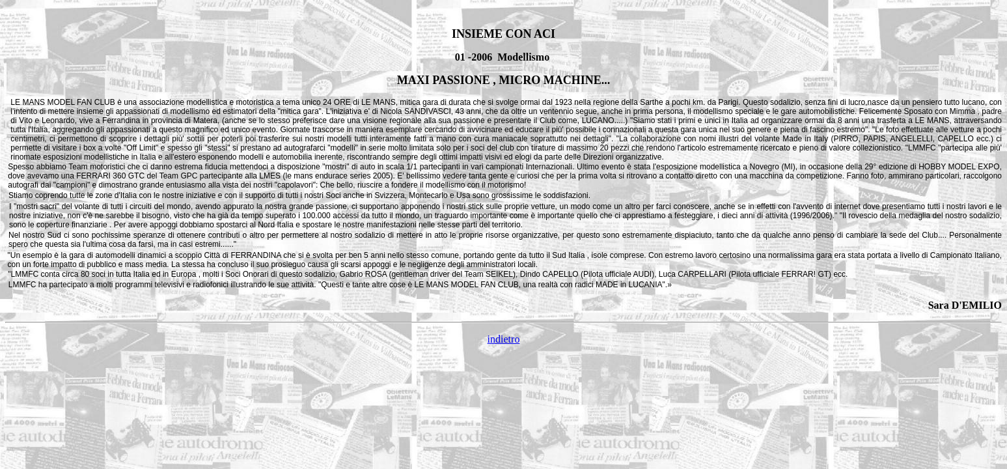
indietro (504, 339)
